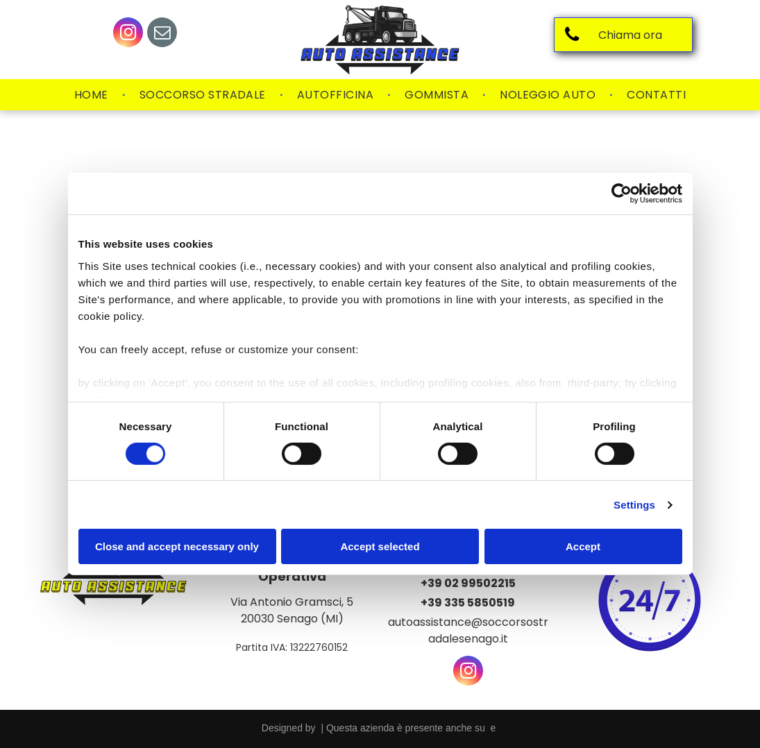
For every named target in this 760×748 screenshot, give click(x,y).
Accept (583, 546)
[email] (162, 34)
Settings (634, 505)
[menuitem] (93, 95)
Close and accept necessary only (177, 546)
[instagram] (128, 34)
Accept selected (379, 546)
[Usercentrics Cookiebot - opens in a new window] (621, 193)
